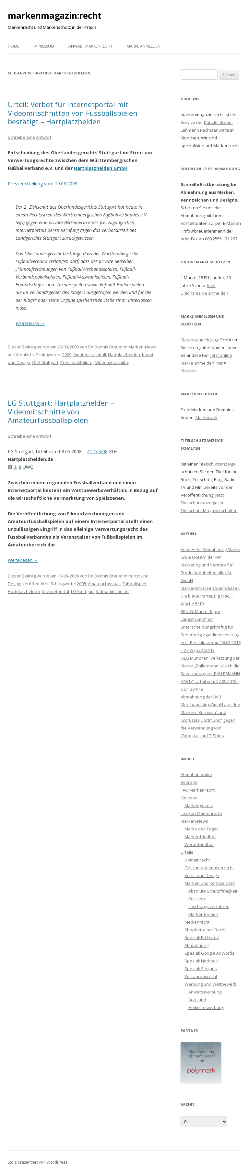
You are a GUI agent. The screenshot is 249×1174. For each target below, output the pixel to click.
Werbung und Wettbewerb (210, 984)
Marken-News (142, 347)
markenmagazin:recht (54, 15)
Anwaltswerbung (204, 992)
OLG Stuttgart (45, 362)
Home (13, 46)
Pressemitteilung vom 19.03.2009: (43, 184)
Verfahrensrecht (200, 976)
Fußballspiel (134, 584)
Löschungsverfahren (209, 906)
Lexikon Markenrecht (201, 813)
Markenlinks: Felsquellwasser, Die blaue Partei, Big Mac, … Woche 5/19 (210, 596)
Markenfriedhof (200, 836)
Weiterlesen (30, 323)
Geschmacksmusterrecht (209, 868)
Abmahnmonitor (196, 774)
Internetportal (55, 591)
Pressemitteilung (76, 362)
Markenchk (207, 417)
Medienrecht (196, 922)
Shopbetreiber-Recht (205, 930)
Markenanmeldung (199, 340)
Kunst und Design (201, 875)
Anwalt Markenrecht (90, 46)
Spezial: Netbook (201, 961)
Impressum (43, 46)
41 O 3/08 (97, 451)
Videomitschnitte (111, 362)
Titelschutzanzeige (217, 464)
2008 (81, 584)
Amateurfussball (89, 354)
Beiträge (189, 782)
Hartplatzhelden (124, 354)
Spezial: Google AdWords (209, 953)
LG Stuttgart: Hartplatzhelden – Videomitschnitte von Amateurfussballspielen (61, 411)
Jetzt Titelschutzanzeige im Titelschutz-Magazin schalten (209, 502)
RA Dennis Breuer (105, 347)
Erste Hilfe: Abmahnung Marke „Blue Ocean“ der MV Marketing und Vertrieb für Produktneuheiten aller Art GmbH (210, 564)
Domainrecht (197, 860)
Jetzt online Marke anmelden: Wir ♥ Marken (206, 363)
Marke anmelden (143, 46)
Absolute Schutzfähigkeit (212, 891)
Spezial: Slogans (200, 968)
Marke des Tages (201, 829)
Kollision (196, 899)
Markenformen (203, 914)
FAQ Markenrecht (198, 790)
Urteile (187, 852)
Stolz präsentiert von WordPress (37, 1162)
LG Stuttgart (82, 591)
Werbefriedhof (199, 844)
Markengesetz (198, 805)
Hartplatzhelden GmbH (100, 168)
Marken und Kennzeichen (209, 883)
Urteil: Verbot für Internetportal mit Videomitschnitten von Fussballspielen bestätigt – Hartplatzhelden (72, 112)
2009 (66, 354)
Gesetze (189, 798)
